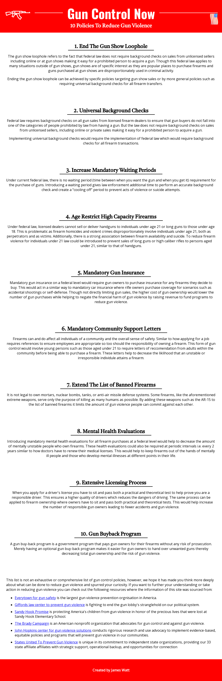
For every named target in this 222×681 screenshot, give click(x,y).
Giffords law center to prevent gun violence (50, 604)
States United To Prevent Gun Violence (46, 642)
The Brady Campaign (32, 623)
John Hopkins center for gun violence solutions (53, 630)
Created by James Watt (111, 670)
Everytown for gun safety (35, 597)
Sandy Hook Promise (32, 611)
